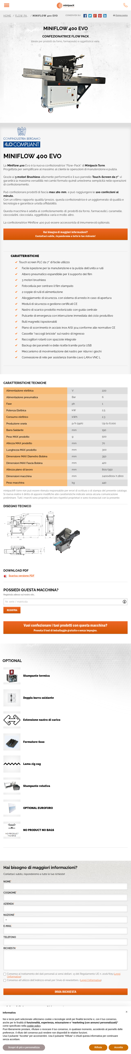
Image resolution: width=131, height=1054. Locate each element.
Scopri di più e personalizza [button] (24, 1047)
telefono (9, 937)
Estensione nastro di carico (41, 719)
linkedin (105, 16)
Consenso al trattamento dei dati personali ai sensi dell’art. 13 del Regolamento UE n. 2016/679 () (63, 975)
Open (124, 601)
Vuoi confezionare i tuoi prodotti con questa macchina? (65, 628)
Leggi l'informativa (90, 980)
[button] (126, 1012)
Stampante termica (36, 675)
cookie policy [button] (33, 1025)
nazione (9, 915)
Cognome (10, 892)
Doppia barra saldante (38, 697)
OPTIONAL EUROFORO (38, 808)
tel (125, 5)
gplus (95, 16)
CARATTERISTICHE (25, 256)
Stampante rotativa (36, 786)
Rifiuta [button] (98, 1047)
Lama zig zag (32, 764)
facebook (85, 16)
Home (7, 15)
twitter (90, 16)
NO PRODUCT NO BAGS (38, 830)
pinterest (100, 16)
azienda (8, 904)
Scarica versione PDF (21, 575)
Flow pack (22, 15)
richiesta (9, 948)
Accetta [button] (118, 1047)
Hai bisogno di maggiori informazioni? (65, 234)
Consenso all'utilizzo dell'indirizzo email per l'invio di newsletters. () (54, 980)
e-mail (7, 926)
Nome (7, 881)
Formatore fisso (34, 742)
